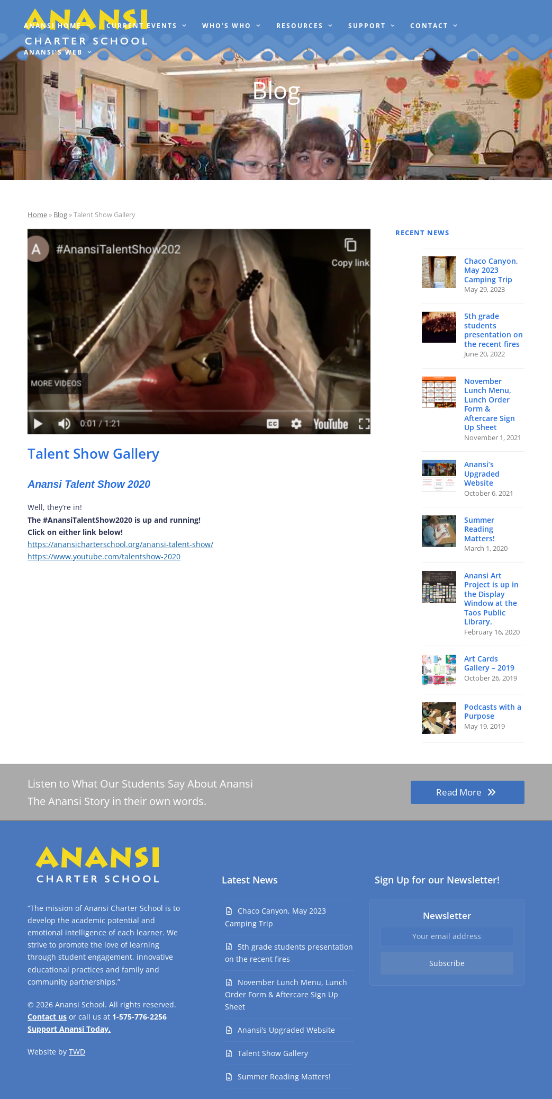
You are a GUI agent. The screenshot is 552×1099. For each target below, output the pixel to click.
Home (37, 214)
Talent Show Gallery (273, 1053)
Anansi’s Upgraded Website (286, 1030)
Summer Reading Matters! (284, 1076)
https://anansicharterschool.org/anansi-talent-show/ (120, 544)
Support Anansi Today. (69, 1029)
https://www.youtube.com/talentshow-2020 (104, 556)
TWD (77, 1052)
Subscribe (447, 963)
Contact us (47, 1017)
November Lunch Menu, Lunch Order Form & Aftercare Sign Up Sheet (286, 994)
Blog (60, 214)
